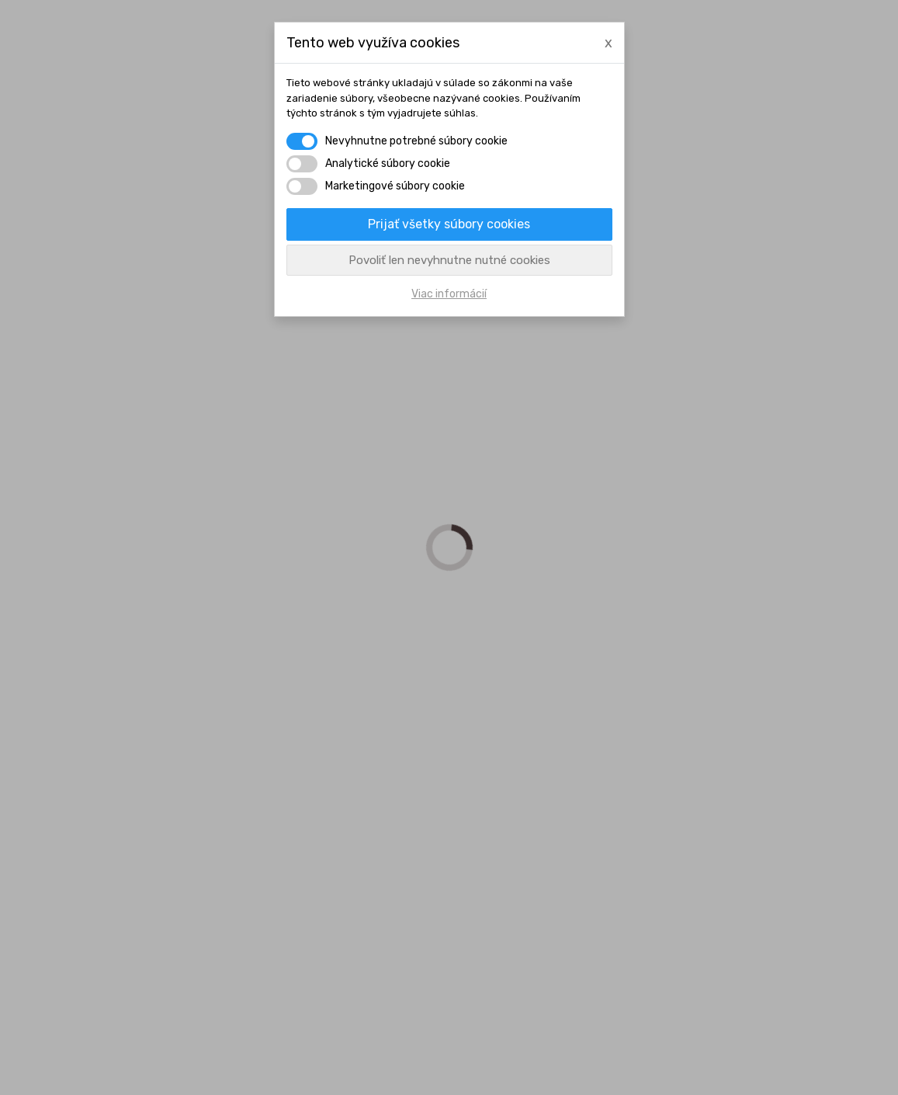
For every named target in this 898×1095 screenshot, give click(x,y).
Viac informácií (449, 294)
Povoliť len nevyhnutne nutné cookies (449, 260)
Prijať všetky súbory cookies (449, 224)
